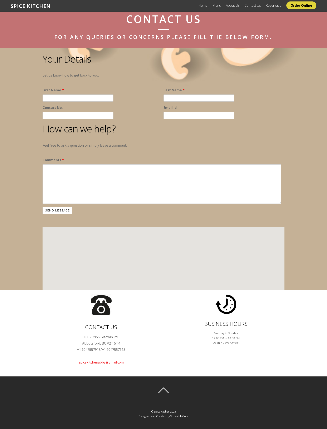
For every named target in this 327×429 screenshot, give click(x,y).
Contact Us (257, 5)
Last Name (174, 90)
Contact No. (53, 107)
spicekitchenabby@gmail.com (101, 362)
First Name (53, 90)
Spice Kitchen (162, 411)
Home (207, 5)
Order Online (306, 5)
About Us (237, 5)
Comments (53, 160)
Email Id (170, 107)
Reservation (279, 5)
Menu (221, 5)
